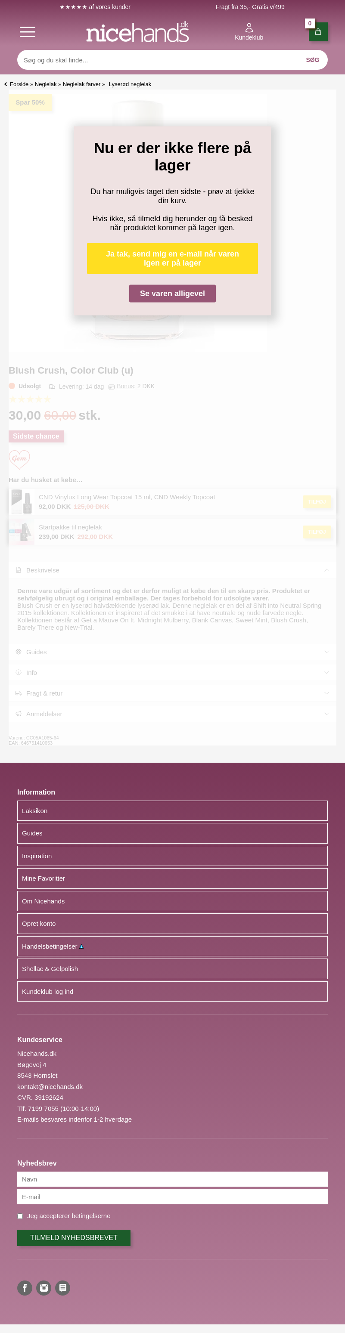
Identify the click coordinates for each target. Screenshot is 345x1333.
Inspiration (37, 856)
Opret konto (39, 923)
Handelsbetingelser (53, 946)
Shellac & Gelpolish (50, 968)
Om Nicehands (43, 901)
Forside (19, 84)
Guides (32, 833)
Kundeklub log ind (47, 991)
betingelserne (90, 1215)
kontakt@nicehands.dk (50, 1086)
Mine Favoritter (43, 878)
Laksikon (34, 810)
